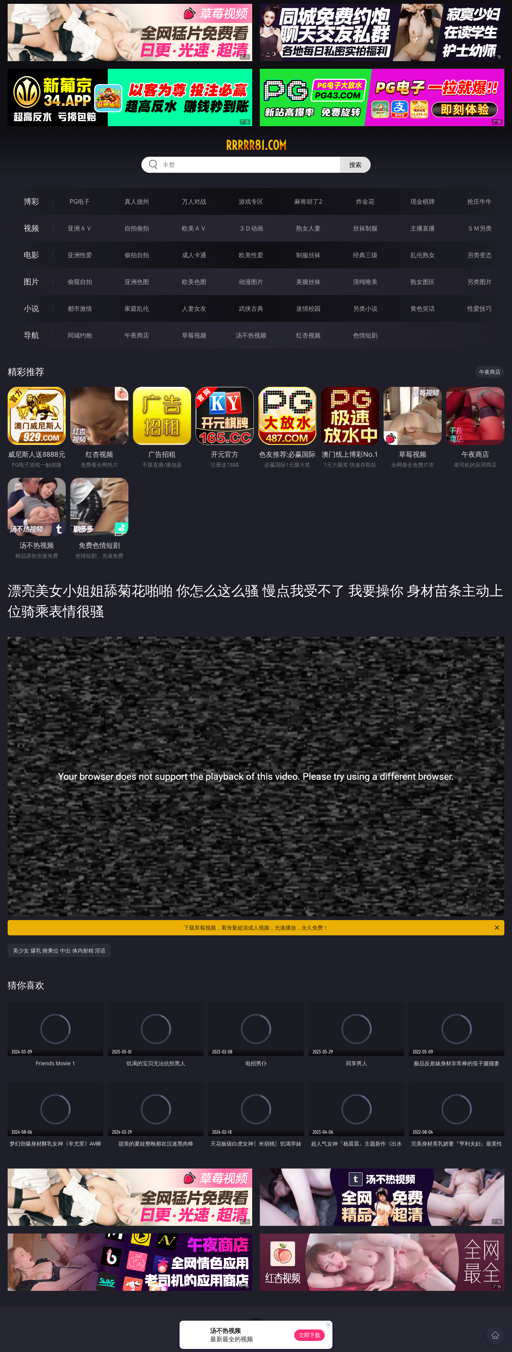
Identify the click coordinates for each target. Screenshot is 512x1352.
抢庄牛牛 (479, 201)
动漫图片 (251, 282)
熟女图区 (422, 282)
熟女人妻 (308, 228)
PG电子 (80, 201)
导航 (31, 335)
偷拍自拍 (137, 255)
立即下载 (309, 1335)
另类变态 (479, 255)
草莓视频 (194, 335)
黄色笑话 (422, 308)
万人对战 (194, 201)
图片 (31, 281)
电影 (31, 255)
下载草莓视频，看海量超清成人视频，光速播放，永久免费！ (342, 927)
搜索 (355, 165)
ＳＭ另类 (479, 228)
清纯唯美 (365, 282)
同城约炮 (80, 335)
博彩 (31, 201)
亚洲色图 (137, 282)
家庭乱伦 (137, 308)
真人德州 (137, 201)
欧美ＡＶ (194, 228)
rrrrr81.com (256, 145)
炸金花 (365, 201)
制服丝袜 (308, 255)
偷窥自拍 (80, 282)
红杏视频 (308, 335)
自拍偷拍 (137, 228)
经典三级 (365, 255)
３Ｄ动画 (251, 228)
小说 (31, 308)
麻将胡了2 (308, 201)
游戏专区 (251, 201)
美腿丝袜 (308, 282)
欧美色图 (194, 282)
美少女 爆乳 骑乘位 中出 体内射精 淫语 (59, 950)
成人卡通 (194, 255)
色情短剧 (365, 335)
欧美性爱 (251, 255)
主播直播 (422, 228)
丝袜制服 (365, 228)
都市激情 (80, 308)
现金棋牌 (422, 201)
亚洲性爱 (80, 255)
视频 (31, 228)
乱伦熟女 (422, 255)
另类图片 (479, 282)
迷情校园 (308, 308)
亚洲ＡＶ (80, 228)
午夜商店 (137, 335)
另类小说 (365, 308)
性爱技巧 (479, 308)
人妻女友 (194, 308)
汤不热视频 (251, 335)
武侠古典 (251, 308)
